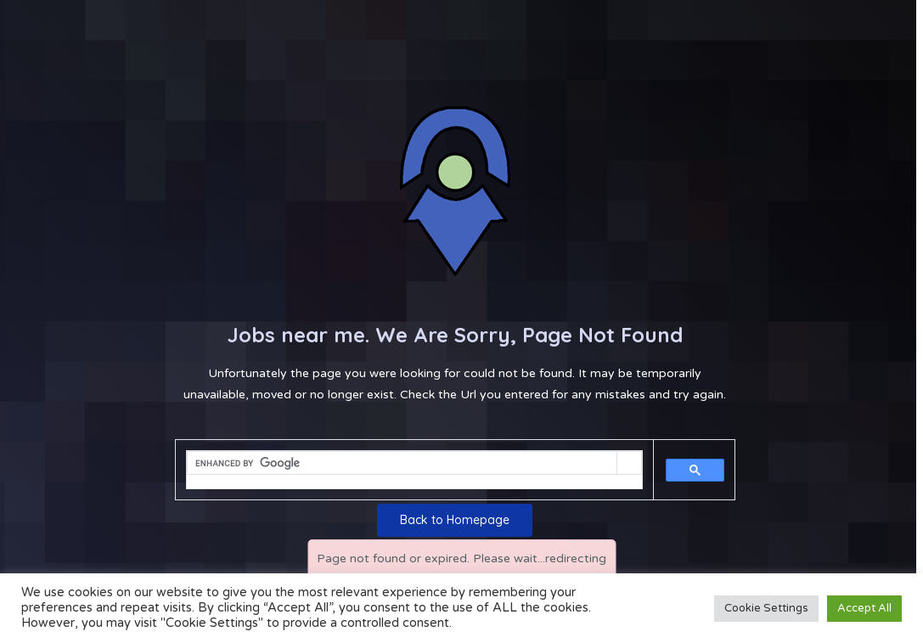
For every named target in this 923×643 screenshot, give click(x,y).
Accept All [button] (864, 608)
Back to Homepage (454, 519)
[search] (402, 463)
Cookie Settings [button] (766, 608)
